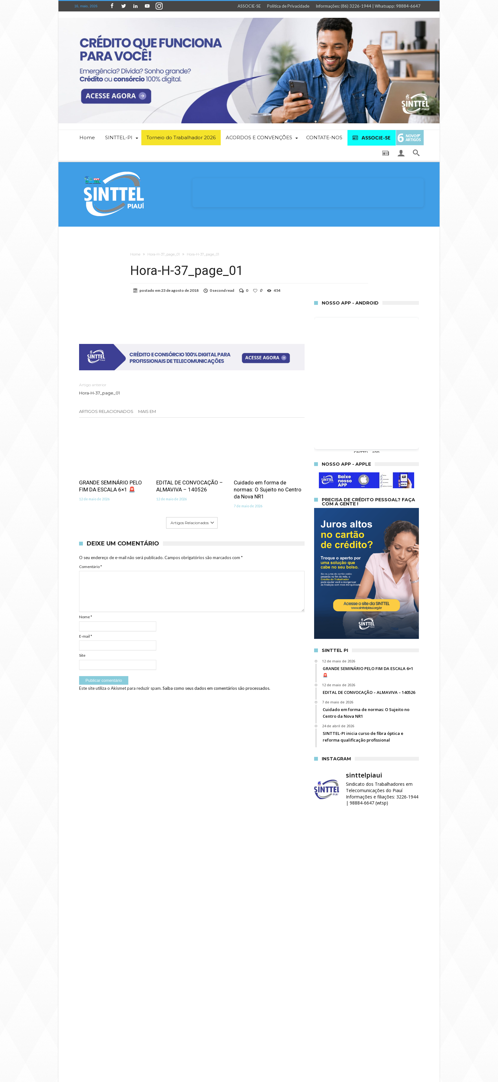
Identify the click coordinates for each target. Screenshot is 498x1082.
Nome (85, 616)
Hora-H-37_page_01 (163, 254)
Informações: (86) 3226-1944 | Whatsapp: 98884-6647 (368, 6)
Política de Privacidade (288, 6)
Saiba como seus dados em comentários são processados (216, 688)
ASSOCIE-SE (249, 6)
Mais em (147, 411)
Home (135, 254)
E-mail (85, 636)
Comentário (90, 566)
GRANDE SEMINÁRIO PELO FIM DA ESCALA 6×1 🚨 (110, 486)
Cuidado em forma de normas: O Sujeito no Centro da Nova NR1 (267, 489)
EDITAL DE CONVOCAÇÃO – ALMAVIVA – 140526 (189, 486)
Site (82, 655)
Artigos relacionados (106, 411)
